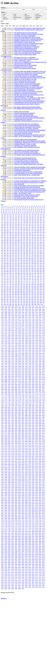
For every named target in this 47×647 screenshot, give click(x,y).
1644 (19, 386)
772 (27, 281)
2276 (2, 466)
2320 (19, 471)
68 (3, 211)
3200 (5, 582)
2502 (19, 494)
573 (8, 261)
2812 (12, 533)
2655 (9, 513)
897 (19, 294)
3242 (16, 587)
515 (24, 255)
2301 (43, 467)
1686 (29, 391)
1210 (2, 332)
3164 (16, 577)
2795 (43, 530)
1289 (5, 342)
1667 (9, 389)
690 (21, 273)
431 (13, 247)
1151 (23, 324)
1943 (19, 423)
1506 (36, 368)
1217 (26, 332)
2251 (5, 463)
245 (30, 227)
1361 (29, 350)
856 (38, 289)
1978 (5, 428)
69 (6, 211)
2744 (2, 525)
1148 (12, 324)
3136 (9, 574)
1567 (23, 376)
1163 (19, 325)
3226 (5, 585)
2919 (23, 546)
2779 (33, 528)
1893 (26, 417)
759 (35, 279)
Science (37, 14)
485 (30, 252)
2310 (29, 469)
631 (35, 266)
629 (30, 266)
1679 (5, 391)
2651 (40, 512)
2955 (12, 551)
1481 (40, 364)
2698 (23, 518)
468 (27, 250)
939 (2, 299)
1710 (23, 394)
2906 (23, 544)
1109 (12, 319)
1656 (16, 387)
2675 (33, 515)
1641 (9, 386)
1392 (2, 355)
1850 (12, 412)
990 (10, 304)
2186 (5, 454)
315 (2, 235)
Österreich (27, 15)
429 (8, 247)
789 (30, 283)
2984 (23, 554)
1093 (2, 317)
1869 (33, 414)
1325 (40, 345)
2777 (26, 528)
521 (41, 255)
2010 (26, 432)
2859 (40, 538)
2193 (29, 454)
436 (27, 247)
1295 (26, 342)
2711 (23, 520)
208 (16, 224)
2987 (33, 554)
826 (43, 286)
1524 (9, 371)
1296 (29, 342)
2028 (43, 433)
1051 (36, 311)
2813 (16, 533)
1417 (43, 356)
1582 (29, 378)
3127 (23, 572)
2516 (23, 495)
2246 (33, 461)
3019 (9, 559)
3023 (23, 559)
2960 (29, 551)
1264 (9, 338)
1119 (2, 320)
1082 (9, 315)
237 (8, 227)
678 (32, 271)
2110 (12, 445)
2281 (19, 466)
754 (21, 279)
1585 (40, 378)
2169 (36, 451)
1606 (41, 26)
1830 (33, 409)
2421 (9, 484)
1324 (36, 345)
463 (13, 250)
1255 (23, 337)
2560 (40, 500)
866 (21, 291)
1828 (26, 409)
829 (8, 288)
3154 (26, 575)
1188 (16, 329)
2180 (29, 453)
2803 (26, 531)
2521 (40, 495)
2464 (23, 489)
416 (16, 245)
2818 (33, 533)
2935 (33, 548)
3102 (26, 569)
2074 (23, 440)
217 (41, 224)
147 (24, 217)
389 (30, 242)
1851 (16, 412)
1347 (26, 348)
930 (21, 297)
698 (43, 273)
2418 (43, 482)
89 (3, 212)
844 (5, 289)
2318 (12, 471)
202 (43, 222)
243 (24, 227)
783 (13, 283)
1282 (26, 340)
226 (21, 226)
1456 (43, 361)
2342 (5, 474)
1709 (19, 394)
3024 (26, 559)
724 (27, 276)
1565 (16, 376)
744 (38, 278)
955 (2, 301)
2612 (40, 507)
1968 (16, 427)
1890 (16, 417)
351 (13, 239)
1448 (16, 361)
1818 (36, 407)
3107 (43, 569)
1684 (23, 391)
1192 (29, 329)
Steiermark (5, 19)
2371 (16, 477)
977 (19, 302)
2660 (26, 513)
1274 (43, 338)
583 (35, 261)
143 (13, 217)
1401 (33, 355)
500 (27, 253)
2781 (40, 528)
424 (38, 245)
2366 (43, 476)
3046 (12, 562)
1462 (19, 363)
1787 (19, 404)
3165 (19, 577)
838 (32, 288)
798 (10, 284)
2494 (36, 492)
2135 (9, 448)
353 (19, 239)
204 (5, 224)
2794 (40, 530)
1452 (29, 361)
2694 (9, 518)
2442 (36, 485)
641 (19, 268)
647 (35, 268)
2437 (19, 485)
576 (16, 261)
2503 (23, 494)
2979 (5, 554)
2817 (29, 533)
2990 (43, 554)
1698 (26, 392)
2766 (33, 526)
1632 (23, 384)
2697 (19, 518)
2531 (29, 497)
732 (5, 278)
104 (38, 212)
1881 (29, 415)
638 (10, 268)
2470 (43, 489)
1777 (29, 402)
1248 (43, 335)
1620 (26, 382)
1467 (36, 363)
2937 (40, 548)
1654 (9, 387)
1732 (9, 397)
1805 (36, 405)
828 (5, 288)
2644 (16, 512)
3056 (2, 564)
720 (16, 276)
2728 (36, 521)
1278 (12, 340)
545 (19, 258)
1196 (43, 329)
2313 (40, 469)
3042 (43, 561)
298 (43, 232)
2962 (36, 551)
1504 (29, 368)
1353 (2, 350)
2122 (9, 446)
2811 (9, 533)
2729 (40, 521)
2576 (5, 503)
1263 (5, 338)
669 (8, 271)
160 (16, 219)
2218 (26, 458)
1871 (40, 414)
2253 (12, 463)
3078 (33, 566)
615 (35, 265)
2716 (40, 520)
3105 (36, 569)
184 (38, 221)
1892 (23, 417)
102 (33, 212)
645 (30, 268)
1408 (12, 356)
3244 (23, 587)
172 (5, 221)
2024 (29, 433)
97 (20, 212)
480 (16, 252)
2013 (36, 432)
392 (38, 242)
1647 (29, 386)
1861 (5, 414)
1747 (16, 399)
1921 (33, 420)
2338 (36, 472)
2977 (43, 552)
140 (5, 217)
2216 (19, 458)
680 (38, 271)
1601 (23, 26)
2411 (19, 482)
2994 (12, 556)
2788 (19, 530)
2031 (9, 435)
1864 (16, 414)
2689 (36, 517)
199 (35, 222)
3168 (29, 577)
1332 (19, 346)
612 (27, 265)
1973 (33, 427)
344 (38, 237)
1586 (43, 378)
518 (32, 255)
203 (2, 224)
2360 (23, 476)
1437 (23, 360)
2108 (5, 445)
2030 (5, 435)
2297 (29, 467)
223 (13, 226)
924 (5, 297)
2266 (12, 464)
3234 (33, 585)
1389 (36, 353)
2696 (16, 518)
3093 (40, 567)
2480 (33, 490)
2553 (16, 500)
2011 (29, 432)
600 (38, 263)
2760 (12, 526)
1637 (40, 384)
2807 (40, 531)
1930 (19, 422)
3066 (36, 564)
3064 (29, 564)
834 (21, 288)
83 (35, 211)
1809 (5, 407)
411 (2, 245)
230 (32, 226)
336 (16, 237)
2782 (43, 528)
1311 (36, 343)
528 (16, 257)
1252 (12, 337)
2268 (19, 464)
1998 (29, 430)
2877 (12, 541)
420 (27, 245)
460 (5, 250)
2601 (2, 507)
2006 (12, 432)
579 (24, 261)
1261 (43, 337)
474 (43, 250)
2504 (26, 494)
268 (5, 230)
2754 (36, 525)
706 (21, 275)
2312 (36, 469)
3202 (12, 582)
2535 (43, 497)
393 (41, 242)
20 (36, 206)
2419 (2, 484)
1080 (2, 315)
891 (2, 294)
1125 (23, 320)
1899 (2, 418)
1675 (36, 389)
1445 (5, 361)
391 (35, 242)
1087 (26, 315)
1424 (23, 358)
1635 (33, 384)
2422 (12, 484)
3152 (19, 575)
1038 (36, 309)
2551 (9, 500)
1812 (16, 407)
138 (43, 216)
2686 (26, 517)
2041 (43, 435)
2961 (33, 551)
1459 (9, 363)
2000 (36, 430)
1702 (40, 392)
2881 (26, 541)
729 (41, 276)
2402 (33, 481)
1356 (12, 350)
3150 (12, 575)
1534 (43, 371)
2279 (12, 466)
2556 (26, 500)
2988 (36, 554)
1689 (40, 391)
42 (37, 208)
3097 (9, 569)
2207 (33, 456)
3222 (36, 584)
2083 (9, 441)
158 (10, 219)
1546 (40, 373)
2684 (19, 517)
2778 (29, 528)
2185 (2, 454)
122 (43, 214)
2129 (33, 446)
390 (32, 242)
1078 (40, 314)
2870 (33, 539)
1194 (36, 329)
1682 (16, 391)
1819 (40, 407)
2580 (19, 503)
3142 (29, 574)
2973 (29, 552)
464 (16, 250)
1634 (29, 384)
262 (32, 229)
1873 (2, 415)
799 (13, 284)
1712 (29, 394)
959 (13, 301)
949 (30, 299)
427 (2, 247)
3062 (23, 564)
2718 (2, 521)
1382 (12, 353)
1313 (43, 343)
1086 (23, 315)
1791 (33, 404)
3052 (33, 562)
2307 (19, 469)
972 (5, 302)
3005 (5, 557)
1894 (29, 417)
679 (35, 271)
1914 (9, 420)
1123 (16, 320)
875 (2, 293)
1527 (19, 371)
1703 (43, 392)
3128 (26, 572)
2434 (9, 485)
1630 (16, 384)
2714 (33, 520)
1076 (33, 314)
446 (10, 248)
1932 (26, 422)
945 (19, 299)
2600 (43, 505)
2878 (16, 541)
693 (30, 273)
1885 (43, 415)
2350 (33, 474)
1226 (12, 333)
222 (10, 226)
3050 (26, 562)
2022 (23, 433)
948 (27, 299)
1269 (26, 338)
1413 (29, 356)
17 (29, 206)
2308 (23, 469)
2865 (16, 539)
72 (12, 211)
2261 (40, 463)
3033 (12, 561)
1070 (12, 314)
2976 (40, 552)
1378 (43, 351)
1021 (23, 307)
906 (43, 294)
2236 (43, 459)
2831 (33, 535)
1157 (43, 324)
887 (35, 293)
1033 (19, 309)
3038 (29, 561)
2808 (43, 531)
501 (30, 253)
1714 (36, 394)
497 (19, 253)
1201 (16, 330)
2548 (43, 499)
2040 (40, 435)
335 (13, 237)
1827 (23, 409)
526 (10, 257)
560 (16, 260)
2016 (2, 433)
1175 (16, 327)
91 (8, 212)
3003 (43, 556)
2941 (9, 549)
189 (8, 222)
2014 (40, 432)
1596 (6, 26)
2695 (12, 518)
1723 (23, 396)
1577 (12, 378)
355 (24, 239)
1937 (43, 422)
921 (41, 296)
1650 (40, 386)
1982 (19, 428)
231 (35, 226)
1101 (29, 317)
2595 (26, 505)
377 (41, 240)
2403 (36, 481)
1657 (19, 387)
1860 (2, 414)
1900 (5, 418)
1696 (19, 392)
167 (35, 219)
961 (19, 301)
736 (16, 278)
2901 (5, 544)
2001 (40, 430)
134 (32, 216)
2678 (43, 515)
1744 (5, 399)
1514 (19, 369)
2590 (9, 505)
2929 (12, 548)
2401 (29, 481)
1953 (9, 425)
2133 (2, 448)
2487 (12, 492)
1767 (40, 400)
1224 (5, 333)
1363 (36, 350)
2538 (9, 499)
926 (10, 297)
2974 (33, 552)
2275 (43, 464)
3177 (16, 579)
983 (35, 302)
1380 (5, 353)
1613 (2, 382)
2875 (5, 541)
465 (19, 250)
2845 (36, 536)
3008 (16, 557)
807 (35, 284)
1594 (26, 379)
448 (16, 248)
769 (19, 281)
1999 (33, 430)
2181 (33, 453)
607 (13, 265)
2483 (43, 490)
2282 (23, 466)
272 (16, 230)
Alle (6, 12)
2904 (16, 544)
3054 (40, 562)
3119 (40, 570)
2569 (26, 502)
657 (19, 270)
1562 (5, 376)
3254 (12, 588)
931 (24, 297)
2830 (29, 535)
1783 (5, 404)
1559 (40, 374)
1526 (16, 371)
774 (32, 281)
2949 (36, 549)
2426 (26, 484)
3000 (33, 556)
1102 (33, 317)
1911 (43, 418)
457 (41, 248)
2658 (19, 513)
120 (38, 214)
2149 (12, 449)
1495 (43, 366)
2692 (2, 518)
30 (12, 208)
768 (16, 281)
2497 (2, 494)
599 (35, 263)
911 (13, 296)
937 (41, 297)
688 (16, 273)
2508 (40, 494)
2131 (40, 446)
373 (30, 240)
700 (5, 275)
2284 (29, 466)
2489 (19, 492)
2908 (29, 544)
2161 (9, 451)
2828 (23, 535)
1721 (16, 396)
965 (30, 301)
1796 (5, 405)
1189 (19, 329)
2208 (36, 456)
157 (8, 219)
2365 (40, 476)
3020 (12, 559)
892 (5, 294)
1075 (29, 314)
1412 (26, 356)
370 (21, 240)
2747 (12, 525)
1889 (12, 417)
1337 (36, 346)
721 (19, 276)
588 (5, 263)
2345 (16, 474)
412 (5, 245)
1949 (40, 423)
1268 (23, 338)
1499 (12, 368)
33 (18, 208)
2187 (9, 454)
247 (35, 227)
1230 (26, 333)
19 (34, 206)
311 (35, 234)
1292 (16, 342)
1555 (26, 374)
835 (24, 288)
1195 (40, 329)
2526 (12, 497)
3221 (33, 584)
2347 (23, 474)
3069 (2, 566)
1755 (43, 399)
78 (25, 211)
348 (5, 239)
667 (2, 271)
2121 (5, 446)
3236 (40, 585)
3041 (40, 561)
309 (30, 234)
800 (16, 284)
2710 (19, 520)
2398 (19, 481)
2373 (23, 477)
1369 (12, 351)
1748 (19, 399)
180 (27, 221)
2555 (23, 500)
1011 (33, 306)
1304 (12, 343)
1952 (5, 425)
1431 (2, 360)
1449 (19, 361)
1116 (36, 319)
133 (30, 216)
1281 (23, 340)
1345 (19, 348)
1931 (23, 422)
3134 (2, 574)
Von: (24, 9)
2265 (9, 464)
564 (27, 260)
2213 (9, 458)
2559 (36, 500)
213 (30, 224)
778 (43, 281)
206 (10, 224)
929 (19, 297)
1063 (33, 312)
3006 (9, 557)
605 (8, 265)
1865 (19, 414)
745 (41, 278)
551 (35, 258)
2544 (29, 499)
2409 (12, 482)
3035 (19, 561)
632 (38, 266)
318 (10, 235)
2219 (29, 458)
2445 (2, 487)
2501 (16, 494)
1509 (2, 369)
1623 (36, 382)
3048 (19, 562)
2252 (9, 463)
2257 (26, 463)
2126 (23, 446)
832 (16, 288)
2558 (33, 500)
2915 (9, 546)
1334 (26, 346)
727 (35, 276)
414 (10, 245)
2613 (43, 507)
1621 (29, 382)
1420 (9, 358)
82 (33, 211)
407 (35, 243)
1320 (23, 345)
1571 (36, 376)
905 (41, 294)
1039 (40, 309)
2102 (29, 443)
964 (27, 301)
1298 (36, 342)
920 (38, 296)
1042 (5, 311)
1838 (16, 410)
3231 (23, 585)
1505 (33, 368)
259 (24, 229)
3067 (40, 564)
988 (5, 304)
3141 (26, 574)
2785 (9, 530)
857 (41, 289)
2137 (16, 448)
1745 (9, 399)
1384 (19, 353)
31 (14, 208)
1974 (36, 427)
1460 (12, 363)
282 (43, 230)
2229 (19, 459)
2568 (23, 502)
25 (1, 208)
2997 (23, 556)
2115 (29, 445)
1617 (16, 382)
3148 (5, 575)
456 (38, 248)
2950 (40, 549)
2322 (26, 471)
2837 (9, 536)
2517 (26, 495)
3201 (9, 582)
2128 (29, 446)
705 (19, 275)
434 (21, 247)
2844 (33, 536)
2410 (16, 482)
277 (30, 230)
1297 (33, 342)
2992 (5, 556)
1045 (16, 311)
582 (32, 261)
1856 (33, 412)
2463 (19, 489)
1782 (2, 404)
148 (27, 217)
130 (21, 216)
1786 (16, 404)
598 (32, 263)
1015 (2, 307)
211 (24, 224)
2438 (23, 485)
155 (2, 219)
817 (19, 286)
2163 (16, 451)
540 (5, 258)
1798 (12, 405)
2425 (23, 484)
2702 (36, 518)
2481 (36, 490)
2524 (5, 497)
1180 (33, 327)
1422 (16, 358)
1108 (9, 319)
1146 (5, 324)
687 (13, 273)
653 (8, 270)
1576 (9, 378)
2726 (29, 521)
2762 (19, 526)
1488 (19, 366)
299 (2, 234)
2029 (2, 435)
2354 (2, 476)
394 (43, 242)
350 (10, 239)
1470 (2, 364)
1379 (2, 353)
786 (21, 283)
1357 (16, 350)
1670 (19, 389)
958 (10, 301)
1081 (5, 315)
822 (32, 286)
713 (41, 275)
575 (13, 261)
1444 (2, 361)
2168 (33, 451)
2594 (23, 505)
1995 (19, 430)
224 (16, 226)
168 (38, 219)
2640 (2, 512)
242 (21, 227)
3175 (9, 579)
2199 (5, 456)
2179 (26, 453)
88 (1, 212)
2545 (33, 499)
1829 (29, 409)
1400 (29, 355)
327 (35, 235)
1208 (40, 330)
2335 (26, 472)
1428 (36, 358)
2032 (12, 435)
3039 (33, 561)
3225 (2, 585)
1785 (12, 404)
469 (30, 250)
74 (16, 211)
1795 (2, 405)
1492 (33, 366)
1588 (5, 379)
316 (5, 235)
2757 (2, 526)
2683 (16, 517)
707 (24, 275)
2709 (16, 520)
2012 (33, 432)
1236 (2, 335)
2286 (36, 466)
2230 (23, 459)
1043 (9, 311)
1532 (36, 371)
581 (30, 261)
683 (2, 273)
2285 (33, 466)
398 (10, 243)
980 (27, 302)
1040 (43, 309)
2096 (9, 443)
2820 (40, 533)
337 (19, 237)
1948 (36, 423)
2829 (26, 535)
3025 (29, 559)
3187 (5, 580)
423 (35, 245)
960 (16, 301)
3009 (19, 557)
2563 (5, 502)
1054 (2, 312)
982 (32, 302)
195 (24, 222)
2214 (12, 458)
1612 (43, 381)
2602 (5, 507)
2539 (12, 499)
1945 (26, 423)
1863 (12, 414)
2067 (43, 438)
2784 (5, 530)
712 (38, 275)
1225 (9, 333)
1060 (23, 312)
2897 (36, 543)
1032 (16, 309)
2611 (36, 507)
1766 (36, 400)
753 (19, 279)
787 (24, 283)
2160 (5, 451)
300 (5, 234)
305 (19, 234)
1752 (33, 399)
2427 (29, 484)
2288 (43, 466)
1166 (29, 325)
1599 (17, 26)
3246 (29, 587)
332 (5, 237)
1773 (16, 402)
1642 (12, 386)
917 (30, 296)
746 (43, 278)
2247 (36, 461)
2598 (36, 505)
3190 (16, 580)
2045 (12, 436)
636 (5, 268)
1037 (33, 309)
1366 (2, 351)
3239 (5, 587)
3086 (16, 567)
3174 (5, 579)
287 (13, 232)
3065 (33, 564)
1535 (2, 373)
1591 (16, 379)
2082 (5, 441)
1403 (40, 355)
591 (13, 263)
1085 (19, 315)
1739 (33, 397)
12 (19, 206)
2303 (5, 469)
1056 (9, 312)
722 (21, 276)
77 (23, 211)
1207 (36, 330)
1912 (2, 420)
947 (24, 299)
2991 (2, 556)
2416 (36, 482)
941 (8, 299)
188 (5, 222)
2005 (9, 432)
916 (27, 296)
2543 (26, 499)
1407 (9, 356)
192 (16, 222)
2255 (19, 463)
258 (21, 229)
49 (8, 209)
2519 (33, 495)
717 (8, 276)
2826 (16, 535)
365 (8, 240)
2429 (36, 484)
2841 (23, 536)
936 (38, 297)
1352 (43, 348)
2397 (16, 481)
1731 (5, 397)
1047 (23, 311)
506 (43, 253)
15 (25, 206)
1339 (43, 346)
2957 (19, 551)
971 (2, 302)
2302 (2, 469)
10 (15, 206)
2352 (40, 474)
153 (41, 217)
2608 (26, 507)
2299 (36, 467)
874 (43, 291)
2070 (9, 440)
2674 (29, 515)
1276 (5, 340)
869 (30, 291)
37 (27, 208)
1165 (26, 325)
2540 (16, 499)
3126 (19, 572)
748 (5, 279)
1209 (43, 330)
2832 (36, 535)
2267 (16, 464)
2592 (16, 505)
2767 (36, 526)
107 (2, 214)
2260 (36, 463)
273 (19, 230)
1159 (5, 325)
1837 (12, 410)
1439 (29, 360)
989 (8, 304)
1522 (2, 371)
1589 (9, 379)
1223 (2, 333)
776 (38, 281)
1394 (9, 355)
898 (21, 294)
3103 (29, 569)
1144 (43, 322)
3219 (26, 584)
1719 (9, 396)
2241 (16, 461)
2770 (2, 528)
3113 (19, 570)
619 (2, 266)
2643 (12, 512)
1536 (5, 373)
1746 (12, 399)
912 (16, 296)
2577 (9, 503)
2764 (26, 526)
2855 (26, 538)
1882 (33, 415)
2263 (2, 464)
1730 (2, 397)
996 (27, 304)
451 (24, 248)
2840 (19, 536)
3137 (12, 574)
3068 (43, 564)
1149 (16, 324)
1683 (19, 391)
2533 (36, 497)
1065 (40, 312)
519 (35, 255)
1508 (43, 368)
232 (38, 226)
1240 (16, 335)
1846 (43, 410)
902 (32, 294)
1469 (43, 363)
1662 (36, 387)
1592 (19, 379)
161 (19, 219)
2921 (29, 546)
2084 (12, 441)
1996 (23, 430)
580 (27, 261)
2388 (29, 479)
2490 (23, 492)
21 (38, 206)
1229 (23, 333)
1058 (16, 312)
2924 (40, 546)
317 (8, 235)
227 (24, 226)
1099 (23, 317)
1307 (23, 343)
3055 (43, 562)
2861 (2, 539)
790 (32, 283)
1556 (29, 374)
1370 (16, 351)
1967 (12, 427)
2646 (23, 512)
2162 (12, 451)
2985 (26, 554)
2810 (5, 533)
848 (16, 289)
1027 (43, 307)
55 (20, 209)
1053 (43, 311)
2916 (12, 546)
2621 (26, 508)
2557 (29, 500)
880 (16, 293)
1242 (23, 335)
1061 (26, 312)
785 (19, 283)
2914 (5, 546)
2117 (36, 445)
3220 (29, 584)
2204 (23, 456)
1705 (5, 394)
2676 (36, 515)
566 (32, 260)
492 (5, 253)
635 (2, 268)
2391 (40, 479)
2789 (23, 530)
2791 (29, 530)
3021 (16, 559)
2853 (19, 538)
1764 (29, 400)
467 (24, 250)
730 (43, 276)
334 (10, 237)
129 (19, 216)
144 (16, 217)
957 (8, 301)
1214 (16, 332)
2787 (16, 530)
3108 (2, 570)
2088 (26, 441)
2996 (19, 556)
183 (35, 221)
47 (3, 209)
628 (27, 266)
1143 (40, 322)
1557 (33, 374)
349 (8, 239)
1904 (19, 418)
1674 (33, 389)
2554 (19, 500)
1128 (33, 320)
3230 (19, 585)
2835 (2, 536)
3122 (5, 572)
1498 (9, 368)
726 (32, 276)
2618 (16, 508)
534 (32, 257)
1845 (40, 410)
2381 (5, 479)
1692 (5, 392)
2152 (23, 449)
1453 (33, 361)
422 (32, 245)
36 (25, 208)
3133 (43, 572)
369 (19, 240)
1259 (36, 337)
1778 (33, 402)
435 (24, 247)
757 (30, 279)
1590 (12, 379)
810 (43, 284)
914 (21, 296)
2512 (9, 495)
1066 (43, 312)
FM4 (15, 15)
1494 (40, 366)
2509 (43, 494)
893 (8, 294)
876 (5, 293)
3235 (36, 585)
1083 (12, 315)
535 (35, 257)
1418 (2, 358)
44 (42, 208)
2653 (2, 513)
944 (16, 299)
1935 (36, 422)
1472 (9, 364)
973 (8, 302)
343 (35, 237)
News (4, 14)
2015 (43, 432)
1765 (33, 400)
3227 (9, 585)
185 (41, 221)
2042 (2, 436)
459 (2, 250)
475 (2, 252)
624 (16, 266)
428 (5, 247)
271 (13, 230)
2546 (36, 499)
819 (24, 286)
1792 (36, 404)
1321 (26, 345)
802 (21, 284)
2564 (9, 502)
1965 (5, 427)
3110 (9, 570)
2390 (36, 479)
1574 (2, 378)
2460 (9, 489)
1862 (9, 414)
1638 (43, 384)
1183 (43, 327)
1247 (40, 335)
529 (19, 257)
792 (38, 283)
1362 (33, 350)
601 (41, 263)
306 (21, 234)
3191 (19, 580)
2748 (16, 525)
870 (32, 291)
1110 (16, 319)
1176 (19, 327)
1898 (43, 417)
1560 (43, 374)
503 (35, 253)
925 (8, 297)
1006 (16, 306)
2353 (43, 474)
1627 (5, 384)
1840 (23, 410)
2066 (40, 438)
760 (38, 279)
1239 (12, 335)
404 (27, 243)
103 (36, 212)
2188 (12, 454)
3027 (36, 559)
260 (27, 229)
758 (32, 279)
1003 (5, 306)
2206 (29, 456)
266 (43, 229)
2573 (40, 502)
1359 (23, 350)
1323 (33, 345)
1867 (26, 414)
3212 (2, 584)
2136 (12, 448)
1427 (33, 358)
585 (41, 261)
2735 (16, 523)
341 (30, 237)
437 (30, 247)
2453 (29, 487)
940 (5, 299)
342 (32, 237)
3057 (5, 564)
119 (35, 214)
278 (32, 230)
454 (32, 248)
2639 (43, 510)
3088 (23, 567)
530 (21, 257)
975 (13, 302)
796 (5, 284)
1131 (43, 320)
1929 (16, 422)
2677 (40, 515)
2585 (36, 503)
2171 (43, 451)
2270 (26, 464)
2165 (23, 451)
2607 (23, 507)
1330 (12, 346)
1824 (12, 409)
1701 (36, 392)
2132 (43, 446)
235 (2, 227)
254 (10, 229)
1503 (26, 368)
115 (24, 214)
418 (21, 245)
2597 (33, 505)
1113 (26, 319)
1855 (29, 412)
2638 (40, 510)
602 (43, 263)
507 (2, 255)
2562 (2, 502)
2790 (26, 530)
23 (42, 206)
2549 (2, 500)
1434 (12, 360)
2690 (40, 517)
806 (32, 284)
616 (38, 265)
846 (10, 289)
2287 (40, 466)
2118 (40, 445)
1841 (26, 410)
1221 (40, 332)
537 (41, 257)
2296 (26, 467)
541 (8, 258)
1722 (19, 396)
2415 (33, 482)
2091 (36, 441)
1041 (2, 311)
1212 (9, 332)
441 (41, 247)
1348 (29, 348)
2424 (19, 484)
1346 (23, 348)
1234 (40, 333)
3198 (43, 580)
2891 (16, 543)
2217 (23, 458)
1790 (29, 404)
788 (27, 283)
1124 (19, 320)
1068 (5, 314)
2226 (9, 459)
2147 (5, 449)
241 (19, 227)
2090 (33, 441)
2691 (43, 517)
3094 (43, 567)
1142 (36, 322)
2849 (5, 538)
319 (13, 235)
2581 (23, 503)
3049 (23, 562)
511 (13, 255)
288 (16, 232)
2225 (5, 459)
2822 (2, 535)
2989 (40, 554)
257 (19, 229)
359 (35, 239)
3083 (5, 567)
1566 (19, 376)
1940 (9, 423)
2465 (26, 489)
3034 (16, 561)
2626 (43, 508)
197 (30, 222)
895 (13, 294)
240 (16, 227)
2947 (29, 549)
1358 (19, 350)
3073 (16, 566)
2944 (19, 549)
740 (27, 278)
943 (13, 299)
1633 (26, 384)
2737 (23, 523)
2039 (36, 435)
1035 (26, 309)
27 (6, 208)
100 (27, 212)
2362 (29, 476)
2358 (16, 476)
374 (32, 240)
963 (24, 301)
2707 (9, 520)
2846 (40, 536)
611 (24, 265)
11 (17, 206)
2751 (26, 525)
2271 (29, 464)
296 (38, 232)
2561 (43, 500)
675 (24, 271)
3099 (16, 569)
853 (30, 289)
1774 (19, 402)
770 (21, 281)
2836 (5, 536)
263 (35, 229)
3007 (12, 557)
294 (32, 232)
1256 (26, 337)
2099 (19, 443)
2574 (43, 502)
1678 (2, 391)
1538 (12, 373)
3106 (40, 569)
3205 (23, 582)
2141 (29, 448)
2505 (29, 494)
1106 (2, 319)
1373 (26, 351)
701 (8, 275)
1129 (36, 320)
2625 (40, 508)
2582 (26, 503)
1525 (12, 371)
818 (21, 286)
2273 (36, 464)
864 (16, 291)
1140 (29, 322)
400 (16, 243)
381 (8, 242)
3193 (26, 580)
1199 (9, 330)
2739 (29, 523)
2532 (33, 497)
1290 (9, 342)
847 (13, 289)
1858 (40, 412)
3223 (40, 584)
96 (18, 212)
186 (43, 221)
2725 (26, 521)
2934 (29, 548)
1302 (5, 343)
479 (13, 252)
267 (2, 230)
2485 (5, 492)
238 (10, 227)
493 (8, 253)
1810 (9, 407)
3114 (23, 570)
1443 (43, 360)
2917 (16, 546)
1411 (23, 356)
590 (10, 263)
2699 (26, 518)
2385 (19, 479)
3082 (2, 567)
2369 (9, 477)
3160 (2, 577)
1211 (5, 332)
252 (5, 229)
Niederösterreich (17, 17)
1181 (36, 327)
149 (30, 217)
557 (8, 260)
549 (30, 258)
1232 (33, 333)
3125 (16, 572)
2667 (5, 515)
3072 (12, 566)
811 (2, 286)
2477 (23, 490)
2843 (29, 536)
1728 (40, 396)
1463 (23, 363)
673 (19, 271)
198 (32, 222)
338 (21, 237)
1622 (33, 382)
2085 (16, 441)
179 (24, 221)
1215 (19, 332)
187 (2, 222)
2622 (29, 508)
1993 (12, 430)
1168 (36, 325)
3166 (23, 577)
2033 (16, 435)
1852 (19, 412)
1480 (36, 364)
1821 (2, 409)
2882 (29, 541)
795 (2, 284)
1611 (40, 381)
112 (16, 214)
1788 (23, 404)
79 (27, 211)
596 (27, 263)
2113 (23, 445)
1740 (36, 397)
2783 (2, 530)
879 (13, 293)
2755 (40, 525)
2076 (29, 440)
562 (21, 260)
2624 (36, 508)
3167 (26, 577)
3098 (12, 569)
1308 (26, 343)
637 (8, 268)
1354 (5, 350)
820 (27, 286)
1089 (33, 315)
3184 (40, 579)
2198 (2, 456)
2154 (29, 449)
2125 (19, 446)
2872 (40, 539)
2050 (29, 436)
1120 (5, 320)
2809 (2, 533)
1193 (33, 329)
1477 (26, 364)
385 (19, 242)
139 (2, 217)
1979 (9, 428)
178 (21, 221)
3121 (2, 572)
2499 (9, 494)
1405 (2, 356)
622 (10, 266)
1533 (40, 371)
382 (10, 242)
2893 (23, 543)
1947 (33, 423)
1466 (33, 363)
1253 (16, 337)
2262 (43, 463)
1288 (2, 342)
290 (21, 232)
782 (10, 283)
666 (43, 270)
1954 (12, 425)
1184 (2, 329)
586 (43, 261)
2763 (23, 526)
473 (41, 250)
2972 (26, 552)
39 (31, 208)
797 (8, 284)
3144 (36, 574)
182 (32, 221)
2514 (16, 495)
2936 (36, 548)
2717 (43, 520)
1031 (12, 309)
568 (38, 260)
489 (41, 252)
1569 (29, 376)
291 (24, 232)
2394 (5, 481)
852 (27, 289)
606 (10, 265)
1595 (29, 379)
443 (2, 248)
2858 (36, 538)
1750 (26, 399)
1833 (43, 409)
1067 (2, 314)
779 (2, 283)
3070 (5, 566)
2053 (40, 436)
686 (10, 273)
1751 (29, 399)
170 (43, 219)
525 (8, 257)
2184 (43, 453)
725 (30, 276)
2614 (2, 508)
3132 (40, 572)
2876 (9, 541)
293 (30, 232)
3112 (16, 570)
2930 (16, 548)
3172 (43, 577)
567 (35, 260)
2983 (19, 554)
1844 (36, 410)
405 (30, 243)
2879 (19, 541)
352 (16, 239)
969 (41, 301)
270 (10, 230)
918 (32, 296)
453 (30, 248)
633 (41, 266)
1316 (9, 345)
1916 (16, 420)
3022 (19, 559)
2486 (9, 492)
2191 (23, 454)
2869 (29, 539)
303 (13, 234)
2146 (2, 449)
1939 (5, 423)
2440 (29, 485)
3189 (12, 580)
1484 (5, 366)
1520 (40, 369)
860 (5, 291)
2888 (5, 543)
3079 (36, 566)
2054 (43, 436)
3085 (12, 567)
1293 (19, 342)
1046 (19, 311)
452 (27, 248)
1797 (9, 405)
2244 (26, 461)
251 (2, 229)
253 (8, 229)
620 (5, 266)
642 (21, 268)
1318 (16, 345)
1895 (33, 417)
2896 (33, 543)
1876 (12, 415)
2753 (33, 525)
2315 (2, 471)
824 (38, 286)
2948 (33, 549)
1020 (19, 307)
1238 (9, 335)
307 (24, 234)
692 (27, 273)
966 (32, 301)
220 (5, 226)
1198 (5, 330)
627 (24, 266)
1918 (23, 420)
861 (8, 291)
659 (24, 270)
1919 (26, 420)
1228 (19, 333)
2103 (33, 443)
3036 (23, 561)
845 (8, 289)
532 (27, 257)
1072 (19, 314)
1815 (26, 407)
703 (13, 275)
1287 (43, 340)
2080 (43, 440)
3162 (9, 577)
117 (30, 214)
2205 (26, 456)
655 (13, 270)
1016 (5, 307)
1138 (23, 322)
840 (38, 288)
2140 (26, 448)
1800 (19, 405)
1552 (16, 374)
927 (13, 297)
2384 (16, 479)
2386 (23, 479)
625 (19, 266)
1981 (16, 428)
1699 (29, 392)
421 (30, 245)
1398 (23, 355)
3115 (26, 570)
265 (41, 229)
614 (32, 265)
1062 (29, 312)
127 (13, 216)
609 (19, 265)
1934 (33, 422)
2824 (9, 535)
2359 (19, 476)
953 (41, 299)
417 (19, 245)
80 (29, 211)
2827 (19, 535)
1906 (26, 418)
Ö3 (3, 15)
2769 (43, 526)
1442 (40, 360)
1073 (23, 314)
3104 (33, 569)
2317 (9, 471)
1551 (12, 374)
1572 (40, 376)
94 (14, 212)
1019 (16, 307)
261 (30, 229)
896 (16, 294)
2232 (29, 459)
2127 (26, 446)
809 (41, 284)
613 (30, 265)
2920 (26, 546)
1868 (29, 414)
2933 (26, 548)
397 (8, 243)
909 (8, 296)
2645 (19, 512)
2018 (9, 433)
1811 (12, 407)
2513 (12, 495)
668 (5, 271)
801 (19, 284)
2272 (33, 464)
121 (41, 214)
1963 (43, 425)
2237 (2, 461)
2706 (5, 520)
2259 (33, 463)
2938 (43, 548)
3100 (19, 569)
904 (38, 294)
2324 (33, 471)
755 (24, 279)
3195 (33, 580)
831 (13, 288)
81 (31, 211)
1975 (40, 427)
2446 (5, 487)
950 (32, 299)
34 (20, 208)
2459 (5, 489)
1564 (12, 376)
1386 (26, 353)
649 (41, 268)
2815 (23, 533)
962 (21, 301)
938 (43, 297)
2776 (23, 528)
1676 (40, 389)
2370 (12, 477)
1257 (29, 337)
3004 (2, 557)
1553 (19, 374)
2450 (19, 487)
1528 (23, 371)
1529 (26, 371)
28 (8, 208)
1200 (12, 330)
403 (24, 243)
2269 (23, 464)
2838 (12, 536)
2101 (26, 443)
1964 (2, 427)
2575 (2, 503)
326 (32, 235)
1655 (12, 387)
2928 (9, 548)
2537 (5, 499)
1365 (43, 350)
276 (27, 230)
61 (33, 209)
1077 (36, 314)
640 (16, 268)
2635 (29, 510)
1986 (33, 428)
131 (24, 216)
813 (8, 286)
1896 (36, 417)
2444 (43, 485)
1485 (9, 366)
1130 (40, 320)
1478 (29, 364)
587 (2, 263)
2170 (40, 451)
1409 (16, 356)
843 (2, 289)
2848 (2, 538)
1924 (43, 420)
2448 (12, 487)
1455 (40, 361)
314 (43, 234)
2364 (36, 476)
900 (27, 294)
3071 (9, 566)
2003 (2, 432)
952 (38, 299)
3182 (33, 579)
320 (16, 235)
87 (44, 211)
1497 (5, 368)
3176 (12, 579)
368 (16, 240)
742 (32, 278)
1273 (40, 338)
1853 (23, 412)
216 (38, 224)
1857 (36, 412)
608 (16, 265)
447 (13, 248)
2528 (19, 497)
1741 (40, 397)
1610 (36, 381)
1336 (33, 346)
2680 (5, 517)
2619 (19, 508)
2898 (40, 543)
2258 (29, 463)
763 (2, 281)
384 (16, 242)
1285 (36, 340)
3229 (16, 585)
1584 (36, 378)
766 (10, 281)
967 (35, 301)
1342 (9, 348)
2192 (26, 454)
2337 (33, 472)
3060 (16, 564)
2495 (40, 492)
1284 (33, 340)
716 (5, 276)
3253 (9, 588)
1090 (36, 315)
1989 (43, 428)
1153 (29, 324)
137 (41, 216)
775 (35, 281)
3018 (5, 559)
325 (30, 235)
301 (8, 234)
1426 (29, 358)
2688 (33, 517)
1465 (29, 363)
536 (38, 257)
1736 (23, 397)
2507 (36, 494)
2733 (9, 523)
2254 (16, 463)
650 (43, 268)
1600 (20, 26)
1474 (16, 364)
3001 (36, 556)
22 (40, 206)
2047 (19, 436)
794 (43, 283)
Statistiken (4, 598)
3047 (16, 562)
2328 (2, 472)
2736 (19, 523)
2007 (16, 432)
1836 (9, 410)
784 (16, 283)
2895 (29, 543)
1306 (19, 343)
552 (38, 258)
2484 (2, 492)
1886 (2, 417)
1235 (43, 333)
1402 (36, 355)
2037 (29, 435)
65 (42, 209)
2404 (40, 481)
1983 (23, 428)
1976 (43, 427)
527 (13, 257)
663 (35, 270)
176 (16, 221)
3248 (36, 587)
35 (23, 208)
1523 (5, 371)
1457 (2, 363)
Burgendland (38, 15)
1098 (19, 317)
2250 (2, 463)
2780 (36, 528)
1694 (12, 392)
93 (12, 212)
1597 (10, 26)
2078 (36, 440)
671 (13, 271)
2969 (16, 552)
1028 (2, 309)
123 (2, 216)
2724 (23, 521)
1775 (23, 402)
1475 (19, 364)
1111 (19, 319)
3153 (23, 575)
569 (41, 260)
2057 (9, 438)
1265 (12, 338)
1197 (2, 330)
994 (21, 304)
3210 (40, 582)
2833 (40, 535)
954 (43, 299)
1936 (40, 422)
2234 (36, 459)
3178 (19, 579)
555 (2, 260)
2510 (2, 495)
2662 (33, 513)
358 (32, 239)
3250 (43, 587)
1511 (9, 369)
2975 (36, 552)
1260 (40, 337)
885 (30, 293)
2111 (16, 445)
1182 (40, 327)
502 (32, 253)
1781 (43, 402)
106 (44, 212)
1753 (36, 399)
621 (8, 266)
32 (16, 208)
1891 (19, 417)
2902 (9, 544)
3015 (40, 557)
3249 (40, 587)
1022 (26, 307)
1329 (9, 346)
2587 (43, 503)
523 (2, 257)
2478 (26, 490)
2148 (9, 449)
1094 (5, 317)
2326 (40, 471)
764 (5, 281)
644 (27, 268)
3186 (2, 580)
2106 (43, 443)
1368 (9, 351)
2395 (9, 481)
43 (39, 208)
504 (38, 253)
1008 (23, 306)
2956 (16, 551)
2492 (29, 492)
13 (21, 206)
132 (27, 216)
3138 (16, 574)
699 (2, 275)
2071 (12, 440)
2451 (23, 487)
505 (41, 253)
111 (13, 214)
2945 (23, 549)
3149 (9, 575)
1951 (2, 425)
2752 (29, 525)
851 (24, 289)
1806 (40, 405)
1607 (26, 381)
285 (8, 232)
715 (2, 276)
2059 (16, 438)
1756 (2, 400)
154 (43, 217)
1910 (40, 418)
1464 (26, 363)
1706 (9, 394)
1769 (2, 402)
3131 (36, 572)
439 (35, 247)
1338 (40, 346)
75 (18, 211)
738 (21, 278)
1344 (16, 348)
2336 (29, 472)
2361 (26, 476)
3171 (40, 577)
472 (38, 250)
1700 (33, 392)
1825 (16, 409)
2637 (36, 510)
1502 (23, 368)
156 (5, 219)
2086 (19, 441)
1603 (30, 26)
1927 (9, 422)
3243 (19, 587)
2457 (43, 487)
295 (35, 232)
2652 (43, 512)
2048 (23, 436)
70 (8, 211)
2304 (9, 469)
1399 (26, 355)
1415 (36, 356)
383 (13, 242)
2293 (16, 467)
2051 (33, 436)
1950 (43, 423)
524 (5, 257)
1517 (29, 369)
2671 (19, 515)
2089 (29, 441)
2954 (9, 551)
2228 (16, 459)
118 (32, 214)
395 (2, 243)
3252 (5, 588)
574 (10, 261)
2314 (43, 469)
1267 (19, 338)
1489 (23, 366)
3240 (9, 587)
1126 (26, 320)
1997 (26, 430)
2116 (33, 445)
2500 (12, 494)
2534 (40, 497)
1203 (23, 330)
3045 (9, 562)
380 (5, 242)
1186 (9, 329)
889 (41, 293)
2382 (9, 479)
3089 (26, 567)
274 (21, 230)
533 (30, 257)
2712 (26, 520)
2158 (43, 449)
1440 (33, 360)
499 (24, 253)
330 (43, 235)
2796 (2, 531)
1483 (2, 366)
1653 (5, 387)
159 (13, 219)
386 (21, 242)
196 (27, 222)
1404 (43, 355)
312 (38, 234)
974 (10, 302)
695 (35, 273)
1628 (9, 384)
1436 (19, 360)
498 (21, 253)
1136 (16, 322)
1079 (43, 314)
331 (2, 237)
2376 (33, 477)
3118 (36, 570)
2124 (16, 446)
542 (10, 258)
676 (27, 271)
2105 (40, 443)
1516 (26, 369)
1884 (40, 415)
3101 (23, 569)
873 (41, 291)
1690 (43, 391)
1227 (16, 333)
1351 (40, 348)
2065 (36, 438)
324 (27, 235)
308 (27, 234)
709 (30, 275)
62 (35, 209)
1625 (43, 382)
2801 (19, 531)
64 (39, 209)
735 (13, 278)
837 (30, 288)
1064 (36, 312)
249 (41, 227)
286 (10, 232)
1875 (9, 415)
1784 (9, 404)
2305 (12, 469)
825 (41, 286)
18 (31, 206)
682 (43, 271)
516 (27, 255)
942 (10, 299)
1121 (9, 320)
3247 (33, 587)
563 (24, 260)
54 (18, 209)
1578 (16, 378)
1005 (12, 306)
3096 (5, 569)
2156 (36, 449)
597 (30, 263)
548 (27, 258)
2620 (23, 508)
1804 (33, 405)
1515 (23, 369)
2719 (5, 521)
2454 (33, 487)
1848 (5, 412)
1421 (12, 358)
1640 (5, 386)
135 (35, 216)
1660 (29, 387)
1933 (29, 422)
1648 (33, 386)
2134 (5, 448)
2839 (16, 536)
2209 (40, 456)
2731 (2, 523)
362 (43, 239)
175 (13, 221)
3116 (29, 570)
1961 (36, 425)
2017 (5, 433)
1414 (33, 356)
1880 (26, 415)
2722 (16, 521)
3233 (29, 585)
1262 (2, 338)
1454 (36, 361)
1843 (33, 410)
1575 (5, 378)
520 (38, 255)
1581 (26, 378)
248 (38, 227)
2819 (36, 533)
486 (32, 252)
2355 (5, 476)
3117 (33, 570)
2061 (23, 438)
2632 (19, 510)
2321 (23, 471)
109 (8, 214)
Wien (37, 19)
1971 (26, 427)
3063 (26, 564)
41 (35, 208)
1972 (29, 427)
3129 (29, 572)
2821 (43, 533)
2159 (2, 451)
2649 (33, 512)
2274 (40, 464)
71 (10, 211)
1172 (5, 327)
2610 (33, 507)
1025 (36, 307)
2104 (36, 443)
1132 (2, 322)
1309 (29, 343)
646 (32, 268)
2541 (19, 499)
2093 (43, 441)
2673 (26, 515)
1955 (16, 425)
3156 (33, 575)
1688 (36, 391)
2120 (2, 446)
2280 (16, 466)
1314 (2, 345)
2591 (12, 505)
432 (16, 247)
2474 (12, 490)
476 (5, 252)
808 (38, 284)
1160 (9, 325)
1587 (2, 379)
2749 (19, 525)
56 (23, 209)
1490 (26, 366)
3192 (23, 580)
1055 (5, 312)
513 (19, 255)
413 (8, 245)
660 (27, 270)
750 (10, 279)
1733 (12, 397)
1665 (2, 389)
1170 (43, 325)
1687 (33, 391)
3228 (12, 585)
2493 (33, 492)
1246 (36, 335)
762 (43, 279)
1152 (26, 324)
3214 (9, 584)
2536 (2, 499)
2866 (19, 539)
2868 (26, 539)
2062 (26, 438)
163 (24, 219)
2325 (36, 471)
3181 (29, 579)
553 (41, 258)
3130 (33, 572)
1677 (43, 389)
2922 (33, 546)
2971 (23, 552)
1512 (12, 369)
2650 (36, 512)
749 (8, 279)
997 (30, 304)
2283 (26, 466)
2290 (5, 467)
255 (13, 229)
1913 (5, 420)
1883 (36, 415)
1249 (2, 337)
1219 (33, 332)
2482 (40, 490)
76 (20, 211)
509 (8, 255)
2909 (33, 544)
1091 (40, 315)
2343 (9, 474)
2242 (19, 461)
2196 (40, 454)
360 (38, 239)
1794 (43, 404)
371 (24, 240)
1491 (29, 366)
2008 (19, 432)
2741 (36, 523)
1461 (16, 363)
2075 (26, 440)
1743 (2, 399)
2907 (26, 544)
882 (21, 293)
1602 (27, 26)
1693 (9, 392)
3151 (16, 575)
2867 (23, 539)
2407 (5, 482)
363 (2, 240)
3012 (29, 557)
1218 (29, 332)
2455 (36, 487)
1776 (26, 402)
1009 (26, 306)
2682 (12, 517)
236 (5, 227)
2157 (40, 449)
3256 (19, 588)
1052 (40, 311)
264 (38, 229)
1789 (26, 404)
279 (35, 230)
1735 (19, 397)
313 (41, 234)
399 (13, 243)
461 (8, 250)
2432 (2, 485)
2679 (2, 517)
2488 (16, 492)
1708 (16, 394)
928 (16, 297)
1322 (29, 345)
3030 (2, 561)
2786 (12, 530)
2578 (12, 503)
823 (35, 286)
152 (38, 217)
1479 (33, 364)
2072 (16, 440)
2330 (9, 472)
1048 (26, 311)
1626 (2, 384)
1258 (33, 337)
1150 (19, 324)
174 (10, 221)
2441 (33, 485)
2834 (43, 535)
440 (38, 247)
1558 (36, 374)
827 (2, 288)
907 (2, 296)
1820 (43, 407)
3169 (33, 577)
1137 (19, 322)
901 (30, 294)
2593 (19, 505)
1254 (19, 337)
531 (24, 257)
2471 (2, 490)
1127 (29, 320)
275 (24, 230)
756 (27, 279)
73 (14, 211)
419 (24, 245)
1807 (43, 405)
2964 (43, 551)
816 (16, 286)
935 (35, 297)
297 (41, 232)
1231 (29, 333)
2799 (12, 531)
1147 (9, 324)
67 (1, 211)
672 (16, 271)
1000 (38, 304)
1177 (23, 327)
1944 (23, 423)
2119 (43, 445)
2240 (12, 461)
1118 (43, 319)
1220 (36, 332)
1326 (43, 345)
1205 (29, 330)
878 (10, 293)
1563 (9, 376)
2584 (33, 503)
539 (2, 258)
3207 (29, 582)
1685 (26, 391)
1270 (29, 338)
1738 (29, 397)
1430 (43, 358)
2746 (9, 525)
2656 (12, 513)
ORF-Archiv (9, 3)
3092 (36, 567)
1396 (16, 355)
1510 (5, 369)
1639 (2, 386)
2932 (23, 548)
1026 (40, 307)
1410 (19, 356)
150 (32, 217)
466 (21, 250)
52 (14, 209)
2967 (9, 552)
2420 (5, 484)
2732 (5, 523)
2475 (16, 490)
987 (2, 304)
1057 (12, 312)
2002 (43, 430)
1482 (43, 364)
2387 (26, 479)
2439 (26, 485)
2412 (23, 482)
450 (21, 248)
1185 (5, 329)
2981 (12, 554)
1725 (29, 396)
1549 (5, 374)
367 (13, 240)
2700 (29, 518)
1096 (12, 317)
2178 (23, 453)
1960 (33, 425)
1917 (19, 420)
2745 (5, 525)
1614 (5, 382)
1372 (23, 351)
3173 (2, 579)
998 (32, 304)
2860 (43, 538)
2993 (9, 556)
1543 (29, 373)
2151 (19, 449)
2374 (26, 477)
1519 (36, 369)
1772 (12, 402)
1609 (33, 381)
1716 (43, 394)
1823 (9, 409)
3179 (23, 579)
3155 (29, 575)
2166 (26, 451)
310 (32, 234)
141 (8, 217)
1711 (26, 394)
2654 (5, 513)
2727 (33, 521)
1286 (40, 340)
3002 (40, 556)
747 (2, 279)
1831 (36, 409)
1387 (29, 353)
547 (24, 258)
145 (19, 217)
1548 (2, 374)
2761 (16, 526)
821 (30, 286)
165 (30, 219)
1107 (5, 319)
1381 (9, 353)
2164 (19, 451)
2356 (9, 476)
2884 (36, 541)
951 (35, 299)
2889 (9, 543)
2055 (2, 438)
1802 (26, 405)
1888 (9, 417)
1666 (5, 389)
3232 (26, 585)
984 (38, 302)
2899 (43, 543)
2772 (9, 528)
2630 (12, 510)
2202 (16, 456)
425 (41, 245)
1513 (16, 369)
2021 (19, 433)
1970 (23, 427)
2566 (16, 502)
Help (26, 14)
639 (13, 268)
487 (35, 252)
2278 (9, 466)
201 (41, 222)
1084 (16, 315)
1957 (23, 425)
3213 (5, 584)
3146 (43, 574)
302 (10, 234)
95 (16, 212)
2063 (29, 438)
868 (27, 291)
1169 (40, 325)
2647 (26, 512)
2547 (40, 499)
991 (13, 304)
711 (35, 275)
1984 (26, 428)
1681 (12, 391)
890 (43, 293)
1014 (43, 306)
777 (41, 281)
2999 (29, 556)
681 (41, 271)
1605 (37, 26)
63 (37, 209)
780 (5, 283)
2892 (19, 543)
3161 (5, 577)
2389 (33, 479)
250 (43, 227)
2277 (5, 466)
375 (35, 240)
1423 (19, 358)
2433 (5, 485)
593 (19, 263)
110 (10, 214)
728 (38, 276)
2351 (36, 474)
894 (10, 294)
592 (16, 263)
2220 (33, 458)
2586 (40, 503)
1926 (5, 422)
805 (30, 284)
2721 (12, 521)
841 (41, 288)
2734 (12, 523)
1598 (13, 26)
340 (27, 237)
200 (38, 222)
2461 (12, 489)
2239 (9, 461)
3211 (43, 582)
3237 (43, 585)
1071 (16, 314)
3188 (9, 580)
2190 (19, 454)
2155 (33, 449)
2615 (5, 508)
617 (41, 265)
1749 (23, 399)
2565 (12, 502)
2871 (36, 539)
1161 (12, 325)
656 (16, 270)
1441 (36, 360)
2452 (26, 487)
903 (35, 294)
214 (32, 224)
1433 (9, 360)
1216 (23, 332)
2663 (36, 513)
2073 (19, 440)
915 (24, 296)
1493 (36, 366)
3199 (2, 582)
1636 (36, 384)
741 (30, 278)
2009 (23, 432)
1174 (12, 327)
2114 (26, 445)
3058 (9, 564)
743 (35, 278)
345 (41, 237)
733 (8, 278)
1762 (23, 400)
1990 (2, 430)
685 (8, 273)
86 (42, 211)
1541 (23, 373)
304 (16, 234)
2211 (2, 458)
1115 (33, 319)
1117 (40, 319)
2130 (36, 446)
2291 (9, 467)
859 (2, 291)
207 (13, 224)
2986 (29, 554)
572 (5, 261)
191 (13, 222)
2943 (16, 549)
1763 (26, 400)
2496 (43, 492)
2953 (5, 551)
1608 (29, 381)
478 (10, 252)
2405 (43, 481)
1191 (26, 329)
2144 (40, 448)
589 (8, 263)
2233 (33, 459)
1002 (2, 306)
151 (35, 217)
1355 (9, 350)
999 (35, 304)
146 (21, 217)
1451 (26, 361)
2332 (16, 472)
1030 (9, 309)
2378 (40, 477)
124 (5, 216)
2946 (26, 549)
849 (19, 289)
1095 (9, 317)
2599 (40, 505)
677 (30, 271)
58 (27, 209)
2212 (5, 458)
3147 (2, 575)
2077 (33, 440)
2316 (5, 471)
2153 (26, 449)
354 (21, 239)
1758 (9, 400)
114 (21, 214)
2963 (40, 551)
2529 (23, 497)
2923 (36, 546)
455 (35, 248)
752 (16, 279)
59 (29, 209)
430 (10, 247)
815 (13, 286)
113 (19, 214)
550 (32, 258)
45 (44, 208)
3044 (5, 562)
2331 (12, 472)
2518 (29, 495)
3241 (12, 587)
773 (30, 281)
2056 (5, 438)
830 (10, 288)
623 (13, 266)
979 (24, 302)
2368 (5, 477)
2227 (12, 459)
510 (10, 255)
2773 (12, 528)
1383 (16, 353)
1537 (9, 373)
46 (1, 209)
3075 (23, 566)
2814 (19, 533)
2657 (16, 513)
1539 (16, 373)
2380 (2, 479)
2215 (16, 458)
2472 (5, 490)
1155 (36, 324)
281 (41, 230)
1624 (40, 382)
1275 (2, 340)
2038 (33, 435)
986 (43, 302)
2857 (33, 538)
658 (21, 270)
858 (43, 289)
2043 (5, 436)
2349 (29, 474)
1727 (36, 396)
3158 (40, 575)
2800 (16, 531)
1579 (19, 378)
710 (32, 275)
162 (21, 219)
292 (27, 232)
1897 (40, 417)
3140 (23, 574)
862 (10, 291)
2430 (40, 484)
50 (10, 209)
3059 (12, 564)
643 (24, 268)
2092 (40, 441)
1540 (19, 373)
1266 (16, 338)
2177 (19, 453)
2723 (19, 521)
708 (27, 275)
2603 (9, 507)
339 (24, 237)
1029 (5, 309)
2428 (33, 484)
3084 (9, 567)
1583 (33, 378)
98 (23, 212)
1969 (19, 427)
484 (27, 252)
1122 (12, 320)
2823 (5, 535)
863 (13, 291)
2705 (2, 520)
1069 (9, 314)
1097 (16, 317)
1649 (36, 386)
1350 (36, 348)
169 (41, 219)
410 (43, 243)
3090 (29, 567)
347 (2, 239)
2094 (2, 443)
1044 (12, 311)
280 (38, 230)
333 (8, 237)
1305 (16, 343)
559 (13, 260)
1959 (29, 425)
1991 (5, 430)
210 (21, 224)
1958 (26, 425)
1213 (12, 332)
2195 (36, 454)
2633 (23, 510)
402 (21, 243)
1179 (29, 327)
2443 (40, 485)
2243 (23, 461)
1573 (43, 376)
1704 (2, 394)
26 (3, 208)
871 (35, 291)
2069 (5, 440)
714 (43, 275)
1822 (5, 409)
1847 (2, 412)
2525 (9, 497)
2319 (16, 471)
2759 (9, 526)
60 (31, 209)
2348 (26, 474)
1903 (16, 418)
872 (38, 291)
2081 (2, 441)
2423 (16, 484)
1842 (29, 410)
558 (10, 260)
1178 (26, 327)
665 (41, 270)
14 (23, 206)
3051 (29, 562)
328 (38, 235)
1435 (16, 360)
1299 (40, 342)
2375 (29, 477)
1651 (43, 386)
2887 (2, 543)
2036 (26, 435)
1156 (40, 324)
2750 (23, 525)
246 (32, 227)
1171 (2, 327)
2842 (26, 536)
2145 (43, 448)
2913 (2, 546)
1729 (43, 396)
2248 (40, 461)
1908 (33, 418)
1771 (9, 402)
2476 (19, 490)
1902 (12, 418)
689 (19, 273)
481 (19, 252)
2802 (23, 531)
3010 (23, 557)
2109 (9, 445)
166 (32, 219)
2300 (40, 467)
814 (10, 286)
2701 (33, 518)
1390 (40, 353)
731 (2, 278)
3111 (12, 570)
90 (6, 212)
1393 (5, 355)
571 (2, 261)
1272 (36, 338)
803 (24, 284)
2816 (26, 533)
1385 (23, 353)
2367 (2, 477)
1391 (43, 353)
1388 (33, 353)
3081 (43, 566)
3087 (19, 567)
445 (8, 248)
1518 (33, 369)
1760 (16, 400)
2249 (43, 461)
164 (27, 219)
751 (13, 279)
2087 (23, 441)
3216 (16, 584)
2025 (33, 433)
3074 (19, 566)
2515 (19, 495)
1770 (5, 402)
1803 (29, 405)
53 (16, 209)
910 (10, 296)
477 (8, 252)
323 (24, 235)
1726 (33, 396)
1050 (33, 311)
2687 (29, 517)
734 (10, 278)
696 (38, 273)
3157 (36, 575)
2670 (16, 515)
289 (19, 232)
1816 (29, 407)
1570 (33, 376)
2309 (26, 469)
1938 (2, 423)
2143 (36, 448)
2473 (9, 490)
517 (30, 255)
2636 (33, 510)
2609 (29, 507)
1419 (5, 358)
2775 (19, 528)
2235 (40, 459)
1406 (5, 356)
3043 (2, 562)
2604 (12, 507)
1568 (26, 376)
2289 (2, 467)
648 (38, 268)
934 (32, 297)
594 (21, 263)
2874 (2, 541)
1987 (36, 428)
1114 (29, 319)
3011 (26, 557)
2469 (40, 489)
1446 (9, 361)
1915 (12, 420)
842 (43, 288)
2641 (5, 512)
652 (5, 270)
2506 (33, 494)
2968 (12, 552)
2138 (19, 448)
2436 (16, 485)
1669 (16, 389)
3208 (33, 582)
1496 (2, 368)
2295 (23, 467)
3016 (43, 557)
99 (25, 212)
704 (16, 275)
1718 (5, 396)
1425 (26, 358)
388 (27, 242)
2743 (43, 523)
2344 (12, 474)
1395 (12, 355)
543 (13, 258)
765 (8, 281)
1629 (12, 384)
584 (38, 261)
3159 (43, 575)
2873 (43, 539)
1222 (43, 332)
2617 (12, 508)
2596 (29, 505)
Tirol (15, 19)
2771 (5, 528)
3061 (19, 564)
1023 (29, 307)
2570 (29, 502)
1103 (36, 317)
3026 (33, 559)
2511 (5, 495)
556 (5, 260)
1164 (23, 325)
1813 (19, 407)
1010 (29, 306)
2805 (33, 531)
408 (38, 243)
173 (8, 221)
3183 (36, 579)
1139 (26, 322)
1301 (2, 343)
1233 (36, 333)
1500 (16, 368)
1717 (2, 396)
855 (35, 289)
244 (27, 227)
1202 (19, 330)
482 (21, 252)
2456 (40, 487)
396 (5, 243)
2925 (43, 546)
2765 (29, 526)
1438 (26, 360)
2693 (5, 518)
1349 (33, 348)
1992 (9, 430)
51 (12, 209)
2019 (12, 433)
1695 (16, 392)
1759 (12, 400)
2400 (26, 481)
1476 (23, 364)
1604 (34, 26)
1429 (40, 358)
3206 (26, 582)
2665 (43, 513)
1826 (19, 409)
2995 (16, 556)
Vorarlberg (27, 19)
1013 (40, 306)
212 (27, 224)
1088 (29, 315)
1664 (43, 387)
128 (16, 216)
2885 (40, 541)
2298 (33, 467)
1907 (29, 418)
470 (32, 250)
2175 (12, 453)
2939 (2, 549)
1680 (9, 391)
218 (43, 224)
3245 (26, 587)
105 (41, 212)
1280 (19, 340)
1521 (43, 369)
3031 (5, 561)
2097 (12, 443)
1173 (9, 327)
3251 (2, 588)
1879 (23, 415)
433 (19, 247)
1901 (9, 418)
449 (19, 248)
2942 (12, 549)
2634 (26, 510)
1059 (19, 312)
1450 (23, 361)
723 (24, 276)
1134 (9, 322)
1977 (2, 428)
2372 (19, 477)
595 (24, 263)
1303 (9, 343)
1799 (16, 405)
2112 (19, 445)
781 (8, 283)
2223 (43, 458)
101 (30, 212)
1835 (5, 410)
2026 (36, 433)
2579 (16, 503)
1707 (12, 394)
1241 (19, 335)
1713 (33, 394)
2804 (29, 531)
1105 (43, 317)
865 (19, 291)
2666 (2, 515)
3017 (2, 559)
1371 (19, 351)
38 (29, 208)
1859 (43, 412)
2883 (33, 541)
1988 (40, 428)
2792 (33, 530)
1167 (33, 325)
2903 (12, 544)
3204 (19, 582)
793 (41, 283)
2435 (12, 485)
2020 (16, 433)
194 (21, 222)
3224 (43, 584)
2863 (9, 539)
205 (8, 224)
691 (24, 273)
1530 (29, 371)
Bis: (34, 9)
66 (44, 209)
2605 (16, 507)
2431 (43, 484)
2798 (9, 531)
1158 (2, 325)
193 (19, 222)
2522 (43, 495)
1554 (23, 374)
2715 (36, 520)
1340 (2, 348)
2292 (12, 467)
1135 (12, 322)
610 (21, 265)
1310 (33, 343)
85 (39, 211)
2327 (43, 471)
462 (10, 250)
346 (43, 237)
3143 (33, 574)
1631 (19, 384)
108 (5, 214)
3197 (40, 580)
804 (27, 284)
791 (35, 283)
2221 (36, 458)
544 (16, 258)
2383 (12, 479)
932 (27, 297)
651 (2, 270)
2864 (12, 539)
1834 (2, 410)
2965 (2, 552)
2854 (23, 538)
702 (10, 275)
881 (19, 293)
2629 (9, 510)
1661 (33, 387)
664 (38, 270)
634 (43, 266)
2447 (9, 487)
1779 (36, 402)
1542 (26, 373)
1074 (26, 314)
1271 (33, 338)
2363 (33, 476)
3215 (12, 584)
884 (27, 293)
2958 (23, 551)
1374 (29, 351)
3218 (23, 584)
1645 (23, 386)
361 (41, 239)
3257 (23, 588)
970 (43, 301)
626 (21, 266)
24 (44, 206)
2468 (36, 489)
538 (43, 257)
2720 (9, 521)
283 (2, 232)
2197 (43, 454)
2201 (12, 456)
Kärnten (5, 17)
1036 (29, 309)
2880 (23, 541)
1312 (40, 343)
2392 (43, 479)
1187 (12, 329)
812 (5, 286)
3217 (19, 584)
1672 (26, 389)
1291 (12, 342)
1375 (33, 351)
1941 (12, 423)
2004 (5, 432)
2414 (29, 482)
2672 (23, 515)
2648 (29, 512)
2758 (5, 526)
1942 (16, 423)
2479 (29, 490)
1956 (19, 425)
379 (2, 242)
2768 (40, 526)
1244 (29, 335)
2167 (29, 451)
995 (24, 304)
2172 (2, 453)
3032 (9, 561)
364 (5, 240)
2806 (36, 531)
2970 (19, 552)
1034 (23, 309)
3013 (33, 557)
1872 (43, 414)
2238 (5, 461)
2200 (9, 456)
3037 (26, 561)
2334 (23, 472)
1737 (26, 397)
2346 (19, 474)
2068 (2, 440)
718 (10, 276)
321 (19, 235)
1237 (5, 335)
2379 (43, 477)
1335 (29, 346)
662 (32, 270)
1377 (40, 351)
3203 (16, 582)
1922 (36, 420)
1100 (26, 317)
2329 (5, 472)
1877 (16, 415)
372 (27, 240)
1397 (19, 355)
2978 (2, 554)
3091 (33, 567)
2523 (2, 497)
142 (10, 217)
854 (32, 289)
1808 (2, 407)
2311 (33, 469)
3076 (26, 566)
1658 (23, 387)
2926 (2, 548)
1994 (16, 430)
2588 (2, 505)
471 (35, 250)
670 (10, 271)
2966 (5, 552)
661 (30, 270)
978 (21, 302)
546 (21, 258)
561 (19, 260)
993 (19, 304)
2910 (36, 544)
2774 (16, 528)
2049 (26, 436)
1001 (41, 304)
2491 (26, 492)
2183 (40, 453)
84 (37, 211)
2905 (19, 544)
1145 (2, 324)
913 (19, 296)
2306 (16, 469)
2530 (26, 497)
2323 (29, 471)
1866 (23, 414)
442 (43, 247)
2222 (40, 458)
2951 (43, 549)
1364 (40, 350)
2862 (5, 539)
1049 (29, 311)
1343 (12, 348)
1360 (26, 350)
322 (21, 235)
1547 (43, 373)
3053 (36, 562)
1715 (40, 394)
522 (43, 255)
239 (13, 227)
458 (43, 248)
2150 (16, 449)
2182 (36, 453)
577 (19, 261)
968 (38, 301)
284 (5, 232)
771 (24, 281)
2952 (2, 551)
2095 (5, 443)
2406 (2, 482)
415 (13, 245)
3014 (36, 557)
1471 (5, 364)
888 (38, 293)
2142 (33, 448)
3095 (2, 569)
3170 (36, 577)
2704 (43, 518)
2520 (36, 495)
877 (8, 293)
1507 (40, 368)
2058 (12, 438)
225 (19, 226)
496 (16, 253)
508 (5, 255)
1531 (33, 371)
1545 (36, 373)
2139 (23, 448)
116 (27, 214)
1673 (29, 389)
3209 (36, 582)
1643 (16, 386)
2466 (29, 489)
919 (35, 296)
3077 (29, 566)
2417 (40, 482)
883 (24, 293)
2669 (12, 515)
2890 (12, 543)
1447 (12, 361)
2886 (43, 541)
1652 (2, 387)
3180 (26, 579)
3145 (40, 574)
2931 (19, 548)
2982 (16, 554)
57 (25, 209)
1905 (23, 418)
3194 (29, 580)
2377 (36, 477)
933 (30, 297)
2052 (36, 436)
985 (41, 302)
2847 (43, 536)
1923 (40, 420)
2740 (33, 523)
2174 (9, 453)
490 (43, 252)
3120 (43, 570)
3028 (40, 559)
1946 (29, 423)
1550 (9, 374)
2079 (40, 440)
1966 (9, 427)
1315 (5, 345)
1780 (40, 402)
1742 (43, 397)
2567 (19, 502)
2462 (16, 489)
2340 (43, 472)
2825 (12, 535)
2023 (26, 433)
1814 (23, 407)
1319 (19, 345)
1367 (5, 351)
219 (2, 226)
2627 (2, 510)
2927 (5, 548)
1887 (5, 417)
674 (21, 271)
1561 (2, 376)
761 (41, 279)
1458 (5, 363)
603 (2, 265)
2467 (33, 489)
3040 (36, 561)
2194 (33, 454)
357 (30, 239)
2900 (2, 544)
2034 (19, 435)
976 (16, 302)
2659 (23, 513)
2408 (9, 482)
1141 (33, 322)
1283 (29, 340)
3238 (2, 587)
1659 (26, 387)
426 (43, 245)
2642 (9, 512)
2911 (40, 544)
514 (21, 255)
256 (16, 229)
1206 (33, 330)
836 (27, 288)
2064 (33, 438)
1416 (40, 356)
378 (43, 240)
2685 (23, 517)
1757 (5, 400)
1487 (16, 366)
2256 (23, 463)
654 (10, 270)
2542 (23, 499)
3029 (43, 559)
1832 (40, 409)
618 (43, 265)
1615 (9, 382)
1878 (19, 415)
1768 (43, 400)
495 (13, 253)
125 (8, 216)
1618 (19, 382)
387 (24, 242)
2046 (16, 436)
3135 (5, 574)
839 (35, 288)
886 (32, 293)
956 (5, 301)
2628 (5, 510)
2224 (2, 459)
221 (8, 226)
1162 (16, 325)
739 (24, 278)
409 (41, 243)
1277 (9, 340)
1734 (16, 397)
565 (30, 260)
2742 (40, 523)
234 (43, 226)
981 (30, 302)
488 (38, 252)
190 (10, 222)
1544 (33, 373)
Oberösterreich (28, 17)
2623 (33, 508)
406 (32, 243)
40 (33, 208)
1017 (9, 307)
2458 (2, 489)
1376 (36, 351)
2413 (26, 482)
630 (32, 266)
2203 (19, 456)
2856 (29, 538)
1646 (26, 386)
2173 (5, 453)
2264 (5, 464)
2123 (12, 446)
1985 (29, 428)
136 (38, 216)
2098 (16, 443)
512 (16, 255)
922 (43, 296)
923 (2, 297)
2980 (9, 554)
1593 (23, 379)
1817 (33, 407)
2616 (9, 508)
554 (43, 258)
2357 (12, 476)
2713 (29, 520)
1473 (12, 364)
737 (19, 278)
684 (5, 273)
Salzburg (38, 17)
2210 (43, 456)
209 (19, 224)
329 (41, 235)
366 (10, 240)
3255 (16, 588)
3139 (19, 574)
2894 (26, 543)
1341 (5, 348)
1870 (36, 414)
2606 (19, 507)
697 (41, 273)
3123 (9, 572)
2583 (29, 503)
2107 (2, 445)
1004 (9, 306)
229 (30, 226)
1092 (43, 315)
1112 (23, 319)
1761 (19, 400)
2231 (26, 459)
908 (5, 296)
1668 (12, 389)
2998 (26, 556)
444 (5, 248)
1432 (5, 360)
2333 (19, 472)
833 (19, 288)
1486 (12, 366)
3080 (40, 566)
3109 (5, 570)
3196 (36, 580)
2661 (29, 513)
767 (13, 281)
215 (35, 224)
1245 (33, 335)
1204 (26, 330)
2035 (23, 435)
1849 (9, 412)
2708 (12, 520)
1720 (12, 396)
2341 (2, 474)
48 (6, 209)
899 (24, 294)
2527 (16, 497)
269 (8, 230)
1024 (33, 307)
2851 (12, 538)
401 (19, 243)
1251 (9, 337)
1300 (43, 342)
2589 (5, 505)
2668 (9, 515)
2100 (23, 443)
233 (41, 226)
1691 (2, 392)
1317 (12, 345)
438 (32, 247)
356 (27, 239)
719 (13, 276)
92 (10, 212)
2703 (40, 518)
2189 (16, 454)
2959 (26, 551)
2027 (40, 433)
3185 (43, 579)
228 (27, 226)
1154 (33, 324)
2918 (19, 546)
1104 (40, 317)
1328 (5, 346)
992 (16, 304)
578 (21, 261)
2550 (5, 500)
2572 (36, 502)
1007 (19, 306)
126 (10, 216)
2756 (43, 525)
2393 (2, 481)
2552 (12, 500)
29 (10, 208)
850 (21, 289)
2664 (40, 513)
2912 (43, 544)
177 (19, 221)
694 (32, 273)
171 (2, 221)
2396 (12, 481)
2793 (36, 530)
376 (38, 240)
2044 (9, 436)
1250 (5, 337)
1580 (23, 378)
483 (24, 252)
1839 (19, 410)
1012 (36, 306)
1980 (12, 428)
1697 (23, 392)
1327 (2, 346)
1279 (16, 340)
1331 (16, 346)
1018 (12, 307)
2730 (43, 521)
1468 (40, 363)
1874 (5, 415)
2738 (26, 523)
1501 (19, 368)
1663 (40, 387)
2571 (33, 502)
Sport (15, 14)
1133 (5, 322)
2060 (19, 438)
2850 (9, 538)
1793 (40, 404)
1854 (26, 412)
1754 (40, 399)
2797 (5, 531)
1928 (12, 422)
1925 (2, 422)
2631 (16, 510)
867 (24, 291)
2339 (40, 472)
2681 (9, 517)
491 (2, 253)
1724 (26, 396)
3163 (12, 577)
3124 (12, 572)
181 (30, 221)
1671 (23, 389)
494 (10, 253)
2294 (19, 467)
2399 (23, 481)
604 (5, 265)
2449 (16, 487)
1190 (23, 329)
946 (21, 299)
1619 (23, 382)
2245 (29, 461)
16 (27, 206)
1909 (36, 418)
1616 (12, 382)
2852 (16, 538)
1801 (23, 405)
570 (43, 260)
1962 (40, 425)
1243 (26, 335)
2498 (5, 494)
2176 (16, 453)
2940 (5, 549)
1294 (23, 342)
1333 (23, 346)
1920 (29, 420)
